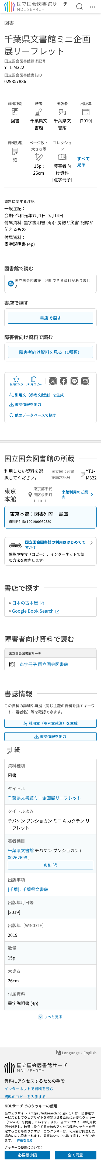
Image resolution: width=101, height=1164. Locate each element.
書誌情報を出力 (25, 404)
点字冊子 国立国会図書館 (44, 664)
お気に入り (16, 381)
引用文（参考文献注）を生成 (36, 395)
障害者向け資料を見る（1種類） (50, 352)
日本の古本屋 (28, 602)
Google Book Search (36, 610)
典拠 (50, 865)
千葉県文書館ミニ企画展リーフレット (44, 798)
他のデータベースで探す (32, 415)
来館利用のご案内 (78, 494)
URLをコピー (34, 381)
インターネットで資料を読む (28, 1088)
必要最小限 (27, 1155)
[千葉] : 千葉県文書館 (28, 889)
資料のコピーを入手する (25, 1096)
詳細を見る (25, 1140)
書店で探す (50, 318)
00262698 (17, 857)
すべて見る (83, 161)
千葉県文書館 (21, 850)
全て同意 (75, 1155)
